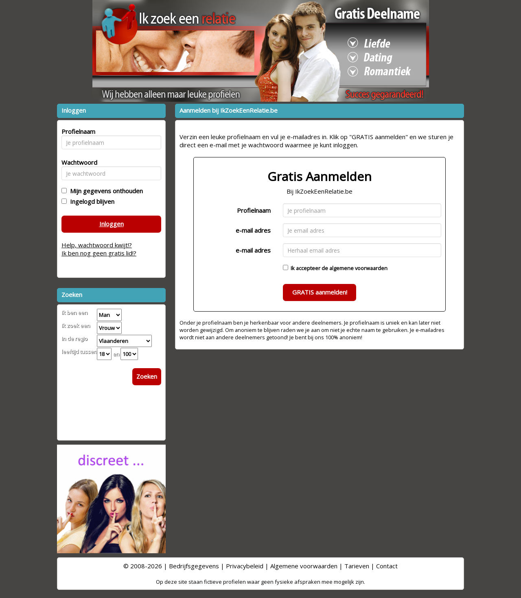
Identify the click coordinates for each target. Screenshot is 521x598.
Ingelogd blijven (90, 201)
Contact (387, 566)
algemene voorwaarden (358, 268)
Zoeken (146, 376)
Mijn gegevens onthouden (105, 191)
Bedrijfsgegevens (194, 566)
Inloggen (111, 224)
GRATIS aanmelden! (319, 292)
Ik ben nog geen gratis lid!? (98, 253)
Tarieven (356, 566)
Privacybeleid (244, 566)
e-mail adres (253, 230)
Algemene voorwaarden (303, 566)
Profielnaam (254, 210)
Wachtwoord (77, 162)
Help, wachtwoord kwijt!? (96, 245)
